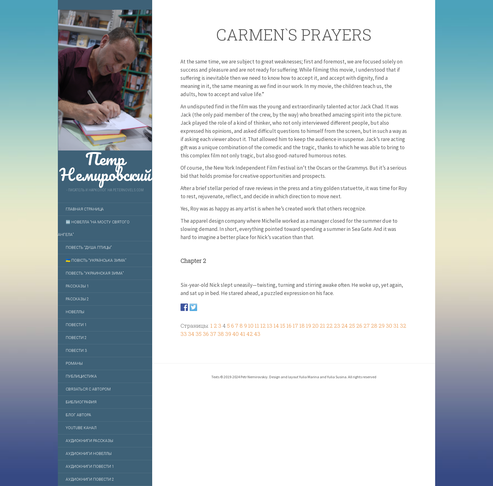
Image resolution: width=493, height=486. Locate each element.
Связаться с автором (88, 389)
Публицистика (81, 376)
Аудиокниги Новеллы (89, 453)
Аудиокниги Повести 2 (90, 479)
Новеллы (75, 312)
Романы (74, 363)
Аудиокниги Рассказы (89, 441)
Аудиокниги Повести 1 (90, 466)
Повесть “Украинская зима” (95, 273)
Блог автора (78, 415)
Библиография (81, 402)
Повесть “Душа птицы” (89, 247)
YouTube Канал (81, 428)
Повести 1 (76, 325)
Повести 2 (76, 338)
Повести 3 (76, 350)
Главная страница (85, 209)
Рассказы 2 (77, 299)
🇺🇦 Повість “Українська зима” (96, 260)
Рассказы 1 (77, 286)
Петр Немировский (105, 95)
